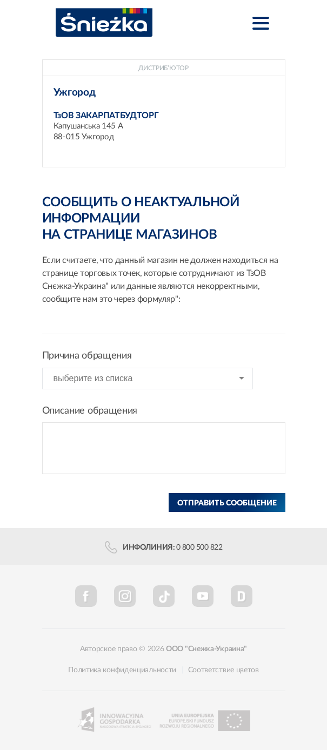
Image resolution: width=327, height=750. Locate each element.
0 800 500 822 (199, 547)
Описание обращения (90, 411)
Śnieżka (104, 22)
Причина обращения (87, 356)
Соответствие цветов (223, 670)
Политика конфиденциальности (122, 670)
